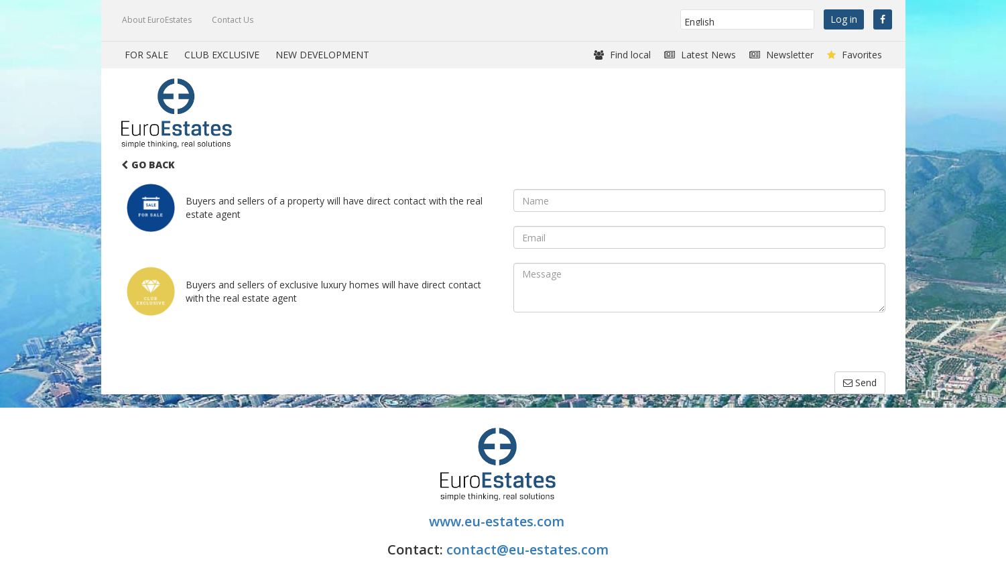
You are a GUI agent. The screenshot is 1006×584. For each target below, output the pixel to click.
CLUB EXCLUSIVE (221, 54)
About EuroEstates (157, 19)
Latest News (700, 54)
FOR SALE (146, 54)
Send (860, 382)
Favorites (854, 54)
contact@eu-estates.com (527, 549)
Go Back (148, 164)
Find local (622, 54)
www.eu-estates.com (498, 521)
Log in (843, 19)
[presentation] (615, 345)
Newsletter (781, 54)
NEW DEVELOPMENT (322, 54)
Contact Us (232, 19)
